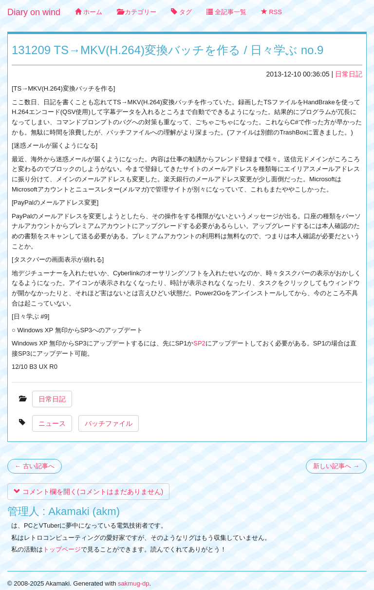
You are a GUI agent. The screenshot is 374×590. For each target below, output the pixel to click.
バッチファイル (108, 423)
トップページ (62, 549)
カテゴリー (137, 12)
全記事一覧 (226, 12)
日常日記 (348, 74)
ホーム (88, 12)
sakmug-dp (133, 583)
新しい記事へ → (336, 466)
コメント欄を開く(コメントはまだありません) (88, 491)
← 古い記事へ (35, 466)
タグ (181, 12)
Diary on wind (33, 12)
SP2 (199, 343)
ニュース (52, 423)
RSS (271, 12)
